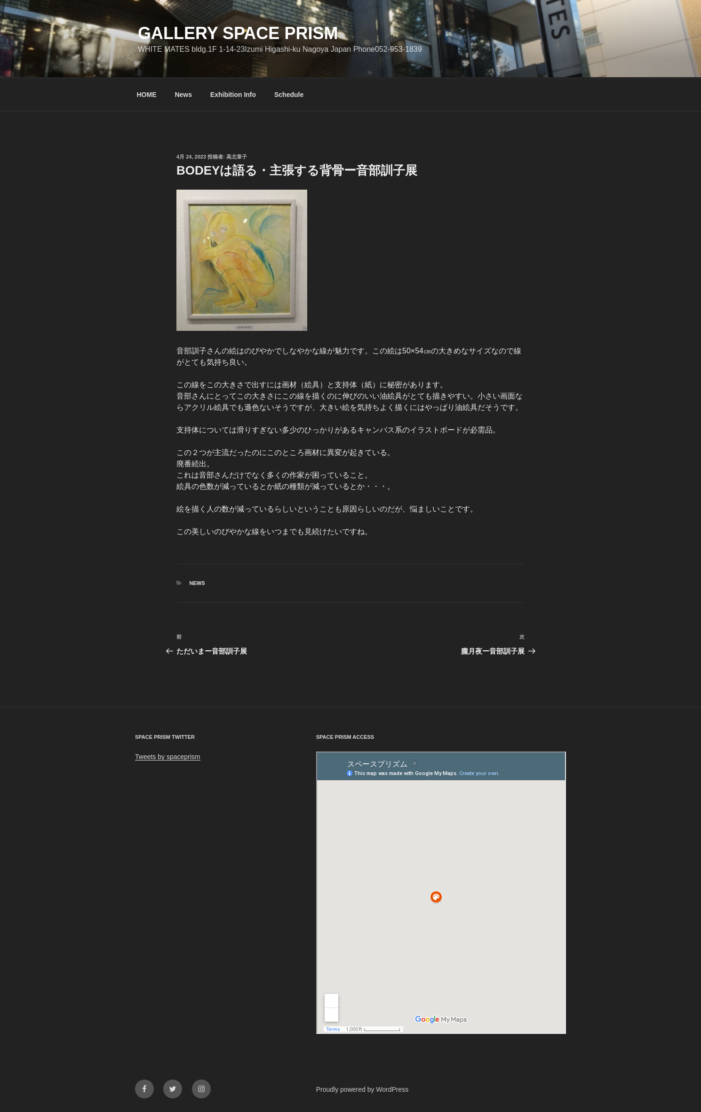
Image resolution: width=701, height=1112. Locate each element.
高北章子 (236, 157)
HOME (147, 94)
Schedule (288, 94)
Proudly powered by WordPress (362, 1089)
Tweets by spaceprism (167, 756)
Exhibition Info (233, 94)
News (183, 94)
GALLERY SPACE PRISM (238, 33)
